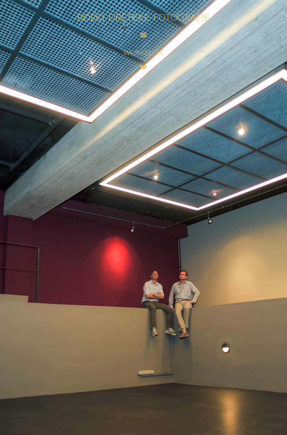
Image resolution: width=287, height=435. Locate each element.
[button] (143, 35)
